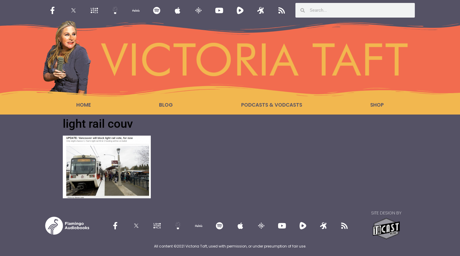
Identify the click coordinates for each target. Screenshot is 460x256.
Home (83, 104)
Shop (377, 104)
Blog (166, 104)
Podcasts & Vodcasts (271, 104)
